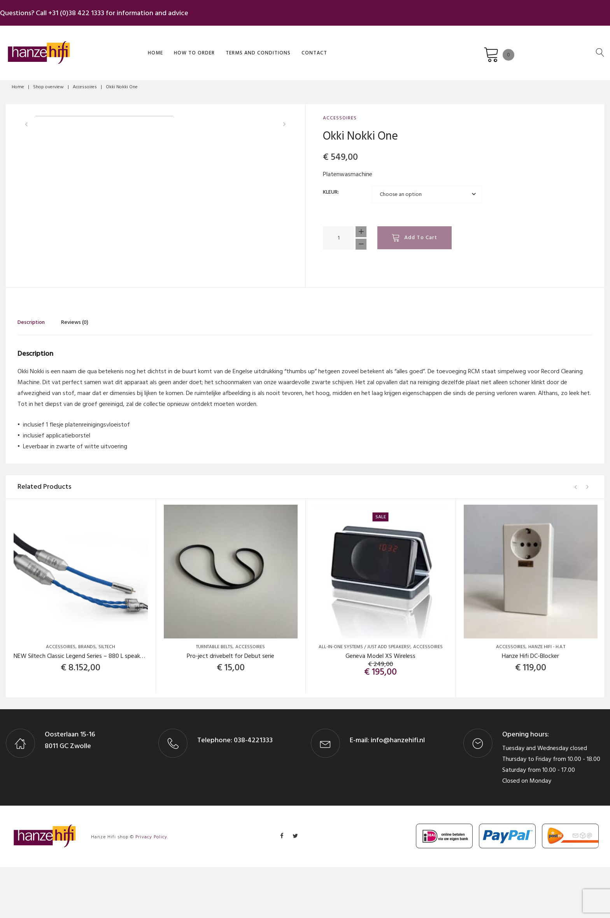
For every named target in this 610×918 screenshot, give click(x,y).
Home (114, 48)
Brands (87, 697)
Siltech (106, 697)
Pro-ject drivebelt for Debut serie (230, 707)
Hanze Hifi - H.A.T (546, 697)
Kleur (330, 188)
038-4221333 (252, 791)
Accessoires (85, 83)
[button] (286, 260)
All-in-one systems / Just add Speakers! (364, 697)
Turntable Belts (214, 697)
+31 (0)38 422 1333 (82, 11)
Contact (273, 48)
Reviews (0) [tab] (74, 373)
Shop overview (48, 83)
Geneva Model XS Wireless (380, 707)
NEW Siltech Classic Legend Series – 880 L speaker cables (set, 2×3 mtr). (108, 707)
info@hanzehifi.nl (398, 791)
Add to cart (420, 233)
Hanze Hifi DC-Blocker (530, 707)
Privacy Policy (151, 888)
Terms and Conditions (216, 48)
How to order (153, 48)
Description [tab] (31, 373)
